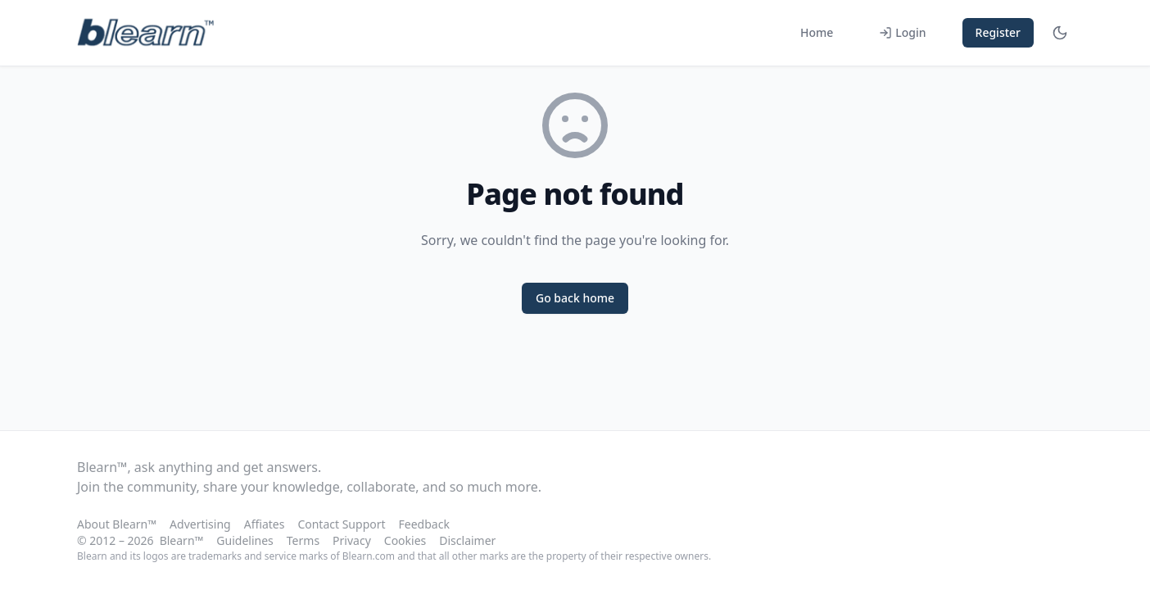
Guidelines (244, 540)
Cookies (405, 540)
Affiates (264, 524)
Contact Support (341, 524)
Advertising (200, 524)
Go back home (575, 298)
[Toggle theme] (1060, 33)
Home (816, 32)
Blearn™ (182, 540)
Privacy (352, 540)
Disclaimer (467, 540)
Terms (303, 540)
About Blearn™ (116, 524)
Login (902, 32)
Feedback (424, 524)
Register (998, 32)
